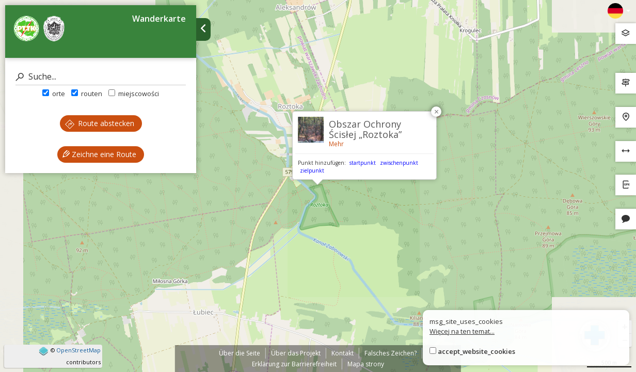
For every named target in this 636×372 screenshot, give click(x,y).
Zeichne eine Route (99, 154)
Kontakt (342, 353)
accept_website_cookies (476, 351)
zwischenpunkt (399, 162)
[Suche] (100, 76)
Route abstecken (99, 123)
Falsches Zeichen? (390, 353)
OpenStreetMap (78, 350)
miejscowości (133, 93)
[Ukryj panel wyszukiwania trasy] (203, 29)
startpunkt (362, 162)
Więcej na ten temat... (462, 331)
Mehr (336, 144)
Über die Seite (239, 353)
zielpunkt (312, 170)
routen (86, 93)
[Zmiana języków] (619, 11)
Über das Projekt (296, 353)
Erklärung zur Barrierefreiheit (294, 364)
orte (53, 93)
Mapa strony (365, 364)
